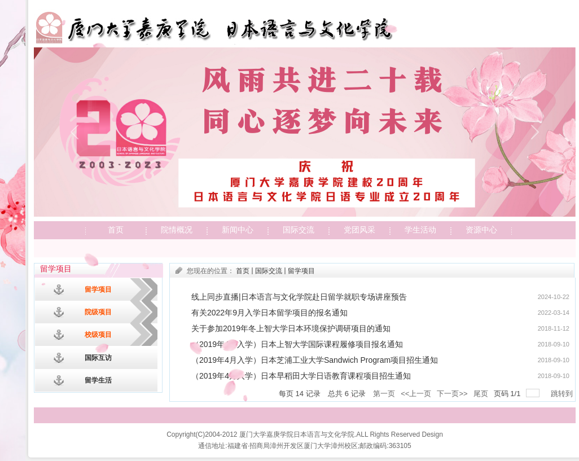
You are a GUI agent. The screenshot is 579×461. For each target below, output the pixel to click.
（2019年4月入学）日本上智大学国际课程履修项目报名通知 (297, 344)
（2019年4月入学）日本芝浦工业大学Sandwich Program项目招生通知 (314, 360)
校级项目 (98, 335)
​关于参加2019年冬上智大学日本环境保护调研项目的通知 (291, 328)
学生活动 (420, 230)
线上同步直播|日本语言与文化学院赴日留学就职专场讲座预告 (299, 296)
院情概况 (176, 230)
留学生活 (98, 380)
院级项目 (98, 312)
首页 (116, 230)
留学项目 (98, 289)
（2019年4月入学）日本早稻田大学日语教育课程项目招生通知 (301, 375)
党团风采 (359, 230)
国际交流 (298, 230)
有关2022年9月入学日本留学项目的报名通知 (269, 312)
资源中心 (481, 230)
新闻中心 (237, 230)
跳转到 (563, 393)
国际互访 (98, 358)
